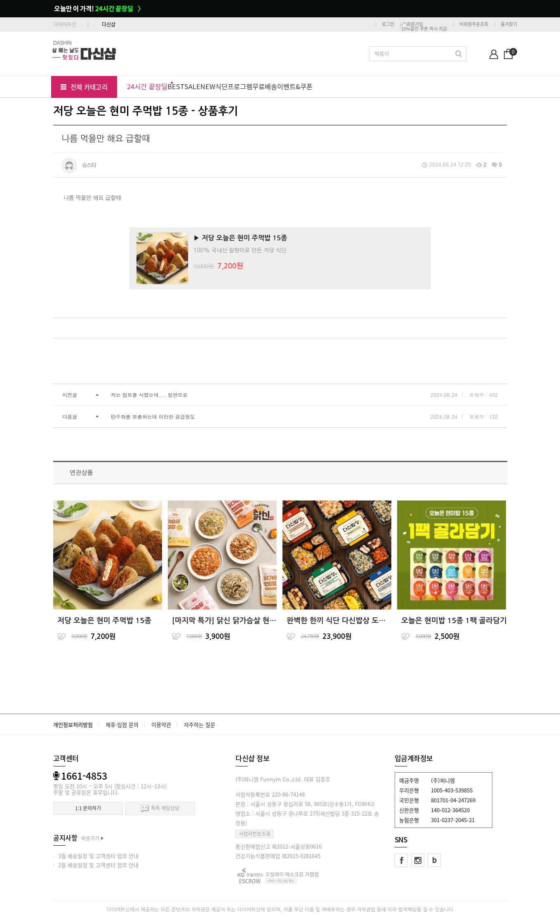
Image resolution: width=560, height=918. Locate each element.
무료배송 (264, 86)
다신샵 (108, 24)
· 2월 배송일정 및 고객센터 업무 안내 (96, 865)
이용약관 (161, 724)
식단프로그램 (233, 86)
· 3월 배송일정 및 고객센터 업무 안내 (96, 856)
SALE (192, 86)
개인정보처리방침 (73, 724)
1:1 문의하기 (88, 808)
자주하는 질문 (199, 724)
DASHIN (62, 42)
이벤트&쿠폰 (295, 86)
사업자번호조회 (255, 833)
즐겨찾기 (509, 24)
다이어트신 (65, 24)
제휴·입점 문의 (122, 724)
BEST (175, 86)
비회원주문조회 (473, 24)
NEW (207, 86)
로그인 (388, 24)
